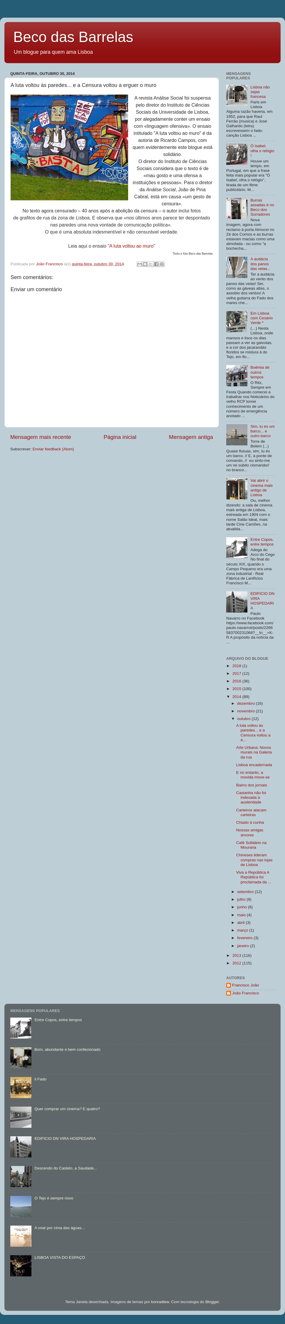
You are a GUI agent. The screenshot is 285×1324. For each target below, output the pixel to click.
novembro (246, 711)
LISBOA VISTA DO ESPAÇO (59, 1257)
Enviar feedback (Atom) (53, 449)
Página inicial (120, 437)
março (243, 930)
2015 (237, 689)
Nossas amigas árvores (249, 832)
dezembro (246, 703)
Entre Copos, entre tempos (262, 541)
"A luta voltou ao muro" (131, 246)
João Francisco (245, 993)
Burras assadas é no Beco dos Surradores (262, 207)
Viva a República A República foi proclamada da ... (253, 877)
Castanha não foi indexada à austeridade (251, 797)
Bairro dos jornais (251, 785)
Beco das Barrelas (73, 37)
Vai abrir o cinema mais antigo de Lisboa (261, 487)
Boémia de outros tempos (259, 372)
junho (242, 907)
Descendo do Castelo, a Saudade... (65, 1168)
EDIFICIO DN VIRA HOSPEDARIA (262, 600)
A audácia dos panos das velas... (260, 264)
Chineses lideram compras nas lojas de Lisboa (254, 860)
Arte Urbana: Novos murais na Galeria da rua (254, 752)
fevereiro (245, 938)
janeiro (243, 946)
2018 (237, 666)
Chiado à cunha (250, 822)
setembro (246, 892)
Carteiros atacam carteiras (251, 812)
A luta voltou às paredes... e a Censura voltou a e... (253, 732)
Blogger (212, 1302)
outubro (244, 718)
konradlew (160, 1302)
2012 (237, 963)
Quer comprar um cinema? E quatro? (67, 1109)
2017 (237, 673)
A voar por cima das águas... (59, 1228)
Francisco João (245, 985)
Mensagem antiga (191, 437)
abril (241, 922)
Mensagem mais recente (40, 437)
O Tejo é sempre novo (53, 1198)
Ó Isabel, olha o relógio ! (262, 150)
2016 (237, 681)
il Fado (40, 1079)
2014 (237, 696)
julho (242, 899)
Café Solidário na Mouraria (251, 845)
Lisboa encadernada (254, 765)
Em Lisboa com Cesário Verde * (261, 318)
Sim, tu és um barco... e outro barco (262, 431)
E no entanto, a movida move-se (253, 774)
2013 (237, 955)
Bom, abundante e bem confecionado (67, 1049)
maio (242, 915)
